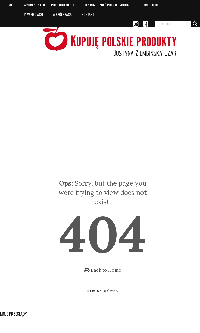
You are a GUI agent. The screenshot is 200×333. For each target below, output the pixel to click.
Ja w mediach (33, 14)
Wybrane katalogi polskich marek (49, 4)
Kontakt (88, 14)
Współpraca (62, 14)
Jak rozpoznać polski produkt (108, 4)
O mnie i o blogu (152, 4)
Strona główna (102, 291)
